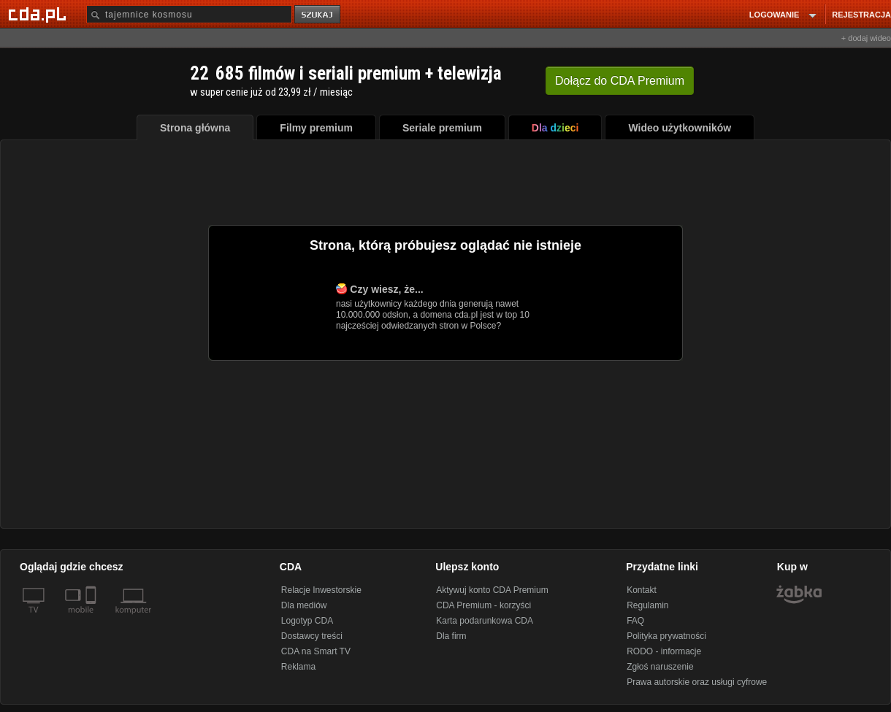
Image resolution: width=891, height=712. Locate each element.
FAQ (635, 621)
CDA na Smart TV (316, 651)
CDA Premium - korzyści (483, 605)
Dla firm (451, 636)
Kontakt (642, 590)
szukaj (318, 15)
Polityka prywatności (666, 636)
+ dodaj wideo (866, 38)
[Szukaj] (189, 14)
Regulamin (647, 605)
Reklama (298, 667)
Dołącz (619, 80)
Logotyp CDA (307, 621)
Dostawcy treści (312, 636)
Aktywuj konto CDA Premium (492, 590)
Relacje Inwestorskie (321, 590)
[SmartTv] (92, 618)
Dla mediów (304, 605)
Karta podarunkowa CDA (484, 621)
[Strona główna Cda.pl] (39, 14)
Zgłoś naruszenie (660, 667)
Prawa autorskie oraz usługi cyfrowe (697, 682)
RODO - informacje (664, 651)
